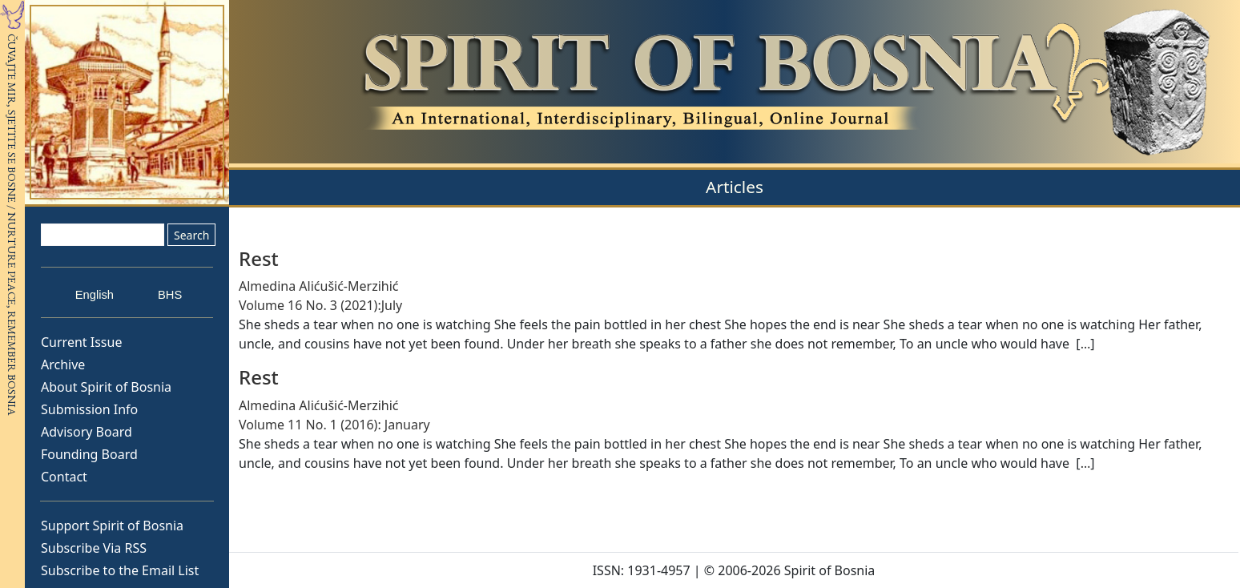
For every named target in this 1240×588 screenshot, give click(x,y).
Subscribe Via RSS (94, 548)
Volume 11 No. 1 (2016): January (334, 424)
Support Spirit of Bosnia (112, 525)
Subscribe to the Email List (120, 570)
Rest (259, 258)
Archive (63, 364)
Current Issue (81, 342)
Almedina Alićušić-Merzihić (319, 286)
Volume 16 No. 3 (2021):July (320, 305)
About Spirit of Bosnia (106, 387)
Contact (64, 476)
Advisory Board (86, 432)
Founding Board (89, 454)
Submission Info (89, 409)
